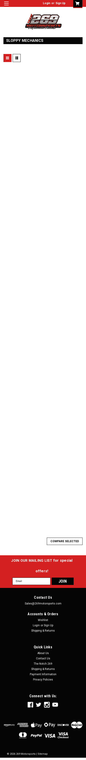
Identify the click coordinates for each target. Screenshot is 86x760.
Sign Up (60, 3)
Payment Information (43, 674)
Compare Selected (64, 541)
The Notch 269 (43, 663)
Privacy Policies (43, 679)
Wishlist (43, 620)
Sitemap (43, 753)
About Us (43, 653)
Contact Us (43, 658)
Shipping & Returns (43, 630)
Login (46, 3)
